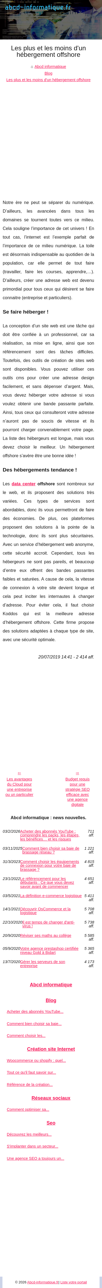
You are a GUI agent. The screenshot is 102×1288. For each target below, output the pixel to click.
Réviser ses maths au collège (45, 936)
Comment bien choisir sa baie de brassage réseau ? (50, 850)
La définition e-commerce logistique (51, 896)
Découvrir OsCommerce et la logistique (45, 911)
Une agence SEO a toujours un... (35, 1158)
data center (24, 484)
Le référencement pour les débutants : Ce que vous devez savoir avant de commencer (47, 882)
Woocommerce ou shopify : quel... (36, 1060)
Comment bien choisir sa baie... (34, 1024)
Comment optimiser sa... (28, 1109)
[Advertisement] (51, 136)
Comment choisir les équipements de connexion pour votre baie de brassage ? (49, 865)
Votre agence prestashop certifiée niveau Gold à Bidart (49, 950)
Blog (48, 73)
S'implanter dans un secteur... (32, 1146)
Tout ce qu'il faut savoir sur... (31, 1072)
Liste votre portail (73, 1282)
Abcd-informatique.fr (42, 1282)
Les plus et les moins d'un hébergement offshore (48, 80)
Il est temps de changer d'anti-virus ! (48, 924)
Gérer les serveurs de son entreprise (42, 964)
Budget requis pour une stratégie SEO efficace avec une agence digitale (77, 792)
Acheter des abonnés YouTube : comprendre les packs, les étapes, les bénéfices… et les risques (49, 835)
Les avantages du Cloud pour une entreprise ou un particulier (19, 786)
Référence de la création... (30, 1084)
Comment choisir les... (26, 1035)
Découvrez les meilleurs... (29, 1134)
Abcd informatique (50, 66)
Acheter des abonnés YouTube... (35, 1011)
